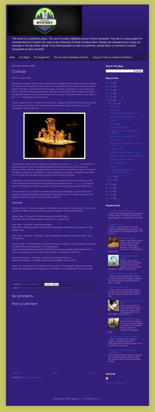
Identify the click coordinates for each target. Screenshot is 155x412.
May (113, 176)
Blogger (98, 399)
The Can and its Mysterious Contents (71, 57)
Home (12, 57)
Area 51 (113, 120)
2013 (111, 195)
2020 (111, 97)
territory (18, 97)
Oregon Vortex (116, 149)
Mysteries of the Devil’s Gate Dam (123, 274)
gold (36, 288)
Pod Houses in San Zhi (119, 287)
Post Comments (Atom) (32, 377)
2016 (111, 188)
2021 (111, 93)
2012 (111, 198)
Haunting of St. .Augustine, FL (122, 136)
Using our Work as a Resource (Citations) (112, 57)
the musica (74, 164)
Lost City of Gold (46, 108)
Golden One (77, 183)
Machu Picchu (115, 140)
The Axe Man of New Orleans (122, 159)
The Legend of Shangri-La (130, 319)
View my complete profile (116, 383)
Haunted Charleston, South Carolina (124, 152)
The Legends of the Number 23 (122, 117)
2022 (111, 90)
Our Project (24, 57)
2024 (111, 83)
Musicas (59, 288)
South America (67, 288)
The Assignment (41, 57)
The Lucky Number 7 (118, 163)
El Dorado (114, 110)
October (114, 103)
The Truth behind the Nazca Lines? (123, 211)
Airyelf (82, 399)
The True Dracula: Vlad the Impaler (123, 337)
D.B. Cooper (115, 124)
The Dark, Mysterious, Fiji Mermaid (124, 113)
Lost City (52, 288)
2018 (111, 184)
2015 (111, 191)
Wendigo (113, 166)
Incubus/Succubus (127, 238)
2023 (111, 86)
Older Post (92, 373)
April (113, 180)
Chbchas (22, 288)
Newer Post (17, 373)
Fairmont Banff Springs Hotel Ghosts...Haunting (121, 171)
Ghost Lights (115, 106)
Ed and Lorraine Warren (119, 127)
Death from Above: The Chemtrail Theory (126, 156)
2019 (111, 100)
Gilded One (30, 288)
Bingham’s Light (116, 224)
